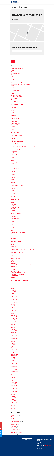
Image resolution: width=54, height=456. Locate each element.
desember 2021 (14, 366)
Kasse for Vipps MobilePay (17, 162)
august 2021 (14, 372)
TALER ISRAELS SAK (16, 258)
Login (12, 179)
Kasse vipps (13, 163)
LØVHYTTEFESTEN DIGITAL (17, 187)
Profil (12, 226)
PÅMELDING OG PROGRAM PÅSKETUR (20, 215)
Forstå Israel (14, 121)
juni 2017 (13, 407)
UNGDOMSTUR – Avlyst (16, 275)
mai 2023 (13, 343)
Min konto (13, 191)
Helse (12, 418)
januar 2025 (13, 313)
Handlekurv (13, 134)
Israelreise (13, 152)
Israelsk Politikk (14, 423)
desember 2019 (14, 402)
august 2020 (14, 391)
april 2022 (13, 360)
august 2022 (14, 355)
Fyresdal (13, 126)
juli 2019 (13, 404)
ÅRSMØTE (13, 74)
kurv (12, 165)
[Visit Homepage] (14, 2)
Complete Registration (16, 95)
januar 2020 (13, 400)
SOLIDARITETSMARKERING (17, 250)
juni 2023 (13, 341)
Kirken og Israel (14, 424)
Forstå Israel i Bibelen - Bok (17, 68)
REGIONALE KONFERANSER (18, 232)
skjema (12, 244)
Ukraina (13, 268)
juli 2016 (13, 408)
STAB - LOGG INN (27, 439)
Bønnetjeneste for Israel (16, 82)
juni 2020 (13, 394)
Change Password (15, 90)
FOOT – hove (14, 116)
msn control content (15, 201)
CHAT (12, 93)
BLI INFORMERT (15, 78)
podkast (13, 222)
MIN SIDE (13, 197)
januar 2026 (13, 295)
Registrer (13, 236)
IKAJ (12, 140)
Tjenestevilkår (14, 266)
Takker (12, 257)
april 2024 (13, 327)
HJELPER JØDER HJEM (16, 135)
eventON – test (14, 109)
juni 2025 (13, 305)
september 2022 (14, 354)
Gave (12, 127)
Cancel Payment (14, 87)
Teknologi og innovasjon (16, 432)
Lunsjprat (13, 188)
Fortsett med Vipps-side (16, 124)
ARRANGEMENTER (15, 73)
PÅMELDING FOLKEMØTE (17, 213)
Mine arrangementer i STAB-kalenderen (19, 280)
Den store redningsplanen (16, 96)
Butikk (12, 85)
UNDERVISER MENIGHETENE (18, 272)
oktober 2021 (14, 369)
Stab (12, 255)
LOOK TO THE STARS (16, 183)
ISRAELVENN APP (15, 155)
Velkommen (13, 277)
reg (12, 230)
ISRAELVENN (14, 154)
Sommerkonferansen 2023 (17, 252)
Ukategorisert (14, 434)
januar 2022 (13, 365)
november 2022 (14, 351)
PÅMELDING (14, 212)
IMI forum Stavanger (15, 148)
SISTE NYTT (14, 430)
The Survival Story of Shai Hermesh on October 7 (22, 264)
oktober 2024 (14, 318)
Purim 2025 (13, 229)
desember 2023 (14, 333)
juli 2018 (13, 405)
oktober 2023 (14, 337)
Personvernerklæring (15, 218)
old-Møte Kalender (15, 207)
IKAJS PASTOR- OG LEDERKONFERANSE (21, 145)
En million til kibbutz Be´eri (17, 106)
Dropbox (13, 99)
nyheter (13, 202)
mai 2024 (13, 326)
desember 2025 (14, 296)
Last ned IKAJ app (15, 168)
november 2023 (14, 335)
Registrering (13, 238)
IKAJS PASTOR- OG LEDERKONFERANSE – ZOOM (23, 146)
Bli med (13, 79)
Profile (12, 227)
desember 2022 (14, 349)
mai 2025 (13, 307)
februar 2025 (14, 312)
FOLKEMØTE (14, 115)
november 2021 (14, 368)
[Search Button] (13, 61)
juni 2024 (13, 324)
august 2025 (14, 302)
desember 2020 (14, 385)
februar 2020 (14, 399)
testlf (12, 260)
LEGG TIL (13, 171)
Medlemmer (13, 190)
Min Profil (13, 196)
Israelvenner (14, 157)
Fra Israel (13, 416)
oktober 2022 (14, 352)
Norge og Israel (14, 429)
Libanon (13, 174)
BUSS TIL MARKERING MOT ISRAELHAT (20, 84)
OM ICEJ (13, 208)
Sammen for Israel (15, 243)
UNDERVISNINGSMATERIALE (18, 274)
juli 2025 (13, 304)
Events (12, 110)
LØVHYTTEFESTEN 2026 (17, 185)
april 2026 (13, 290)
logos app (13, 182)
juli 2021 (13, 374)
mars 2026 (13, 291)
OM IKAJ (13, 210)
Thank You (13, 261)
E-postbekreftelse (15, 101)
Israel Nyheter (14, 151)
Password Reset (14, 216)
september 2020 (14, 390)
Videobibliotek (14, 279)
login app (13, 180)
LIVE (12, 176)
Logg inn (13, 177)
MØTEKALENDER (15, 199)
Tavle (12, 282)
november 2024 (14, 316)
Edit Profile (13, 103)
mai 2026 (13, 288)
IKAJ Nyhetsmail (14, 143)
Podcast (13, 221)
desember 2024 (14, 315)
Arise (12, 71)
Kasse (12, 159)
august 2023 (14, 340)
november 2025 (14, 298)
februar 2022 (14, 363)
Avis (12, 76)
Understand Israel (15, 271)
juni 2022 (13, 358)
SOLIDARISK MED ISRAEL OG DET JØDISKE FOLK (23, 249)
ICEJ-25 (13, 138)
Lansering (13, 166)
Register (13, 233)
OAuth (12, 205)
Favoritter (13, 112)
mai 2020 (13, 396)
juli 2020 (13, 393)
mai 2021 (13, 377)
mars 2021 (13, 380)
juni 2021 (13, 375)
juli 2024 (13, 323)
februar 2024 (14, 330)
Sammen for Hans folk (16, 240)
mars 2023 (13, 346)
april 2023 (13, 344)
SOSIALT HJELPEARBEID (17, 254)
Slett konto (13, 246)
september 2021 (14, 371)
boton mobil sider (15, 81)
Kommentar (13, 426)
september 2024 (14, 319)
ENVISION (13, 107)
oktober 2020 (14, 388)
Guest (12, 129)
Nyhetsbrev (13, 204)
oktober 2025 (14, 299)
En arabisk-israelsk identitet (17, 104)
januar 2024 (13, 332)
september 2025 (14, 301)
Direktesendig (14, 98)
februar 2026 (14, 293)
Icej (12, 137)
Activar (12, 70)
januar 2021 (13, 383)
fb (11, 113)
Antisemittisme (14, 415)
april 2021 (13, 379)
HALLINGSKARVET (15, 132)
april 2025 (13, 308)
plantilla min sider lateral (16, 219)
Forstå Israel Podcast (15, 123)
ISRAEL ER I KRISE (15, 149)
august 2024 (14, 321)
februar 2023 (14, 347)
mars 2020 (13, 397)
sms (12, 247)
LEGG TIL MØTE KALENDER (17, 173)
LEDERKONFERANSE (16, 169)
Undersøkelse (14, 269)
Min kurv (13, 194)
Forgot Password (15, 118)
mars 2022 (13, 362)
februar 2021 (14, 382)
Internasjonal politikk (15, 421)
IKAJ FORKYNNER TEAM (17, 141)
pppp (12, 224)
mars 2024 (13, 329)
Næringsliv (13, 427)
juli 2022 (13, 357)
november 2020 (14, 386)
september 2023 (14, 338)
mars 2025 (13, 310)
